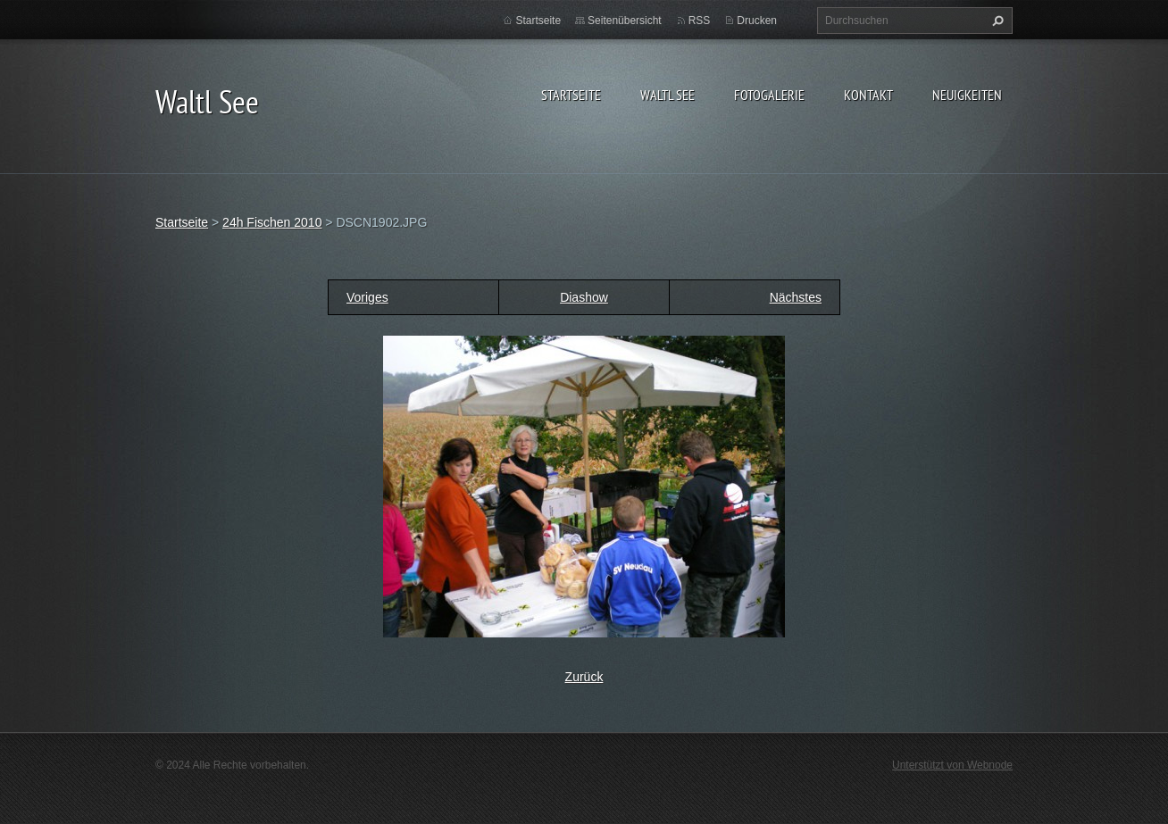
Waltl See (667, 95)
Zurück (584, 677)
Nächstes (796, 297)
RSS (699, 20)
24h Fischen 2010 (271, 222)
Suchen (995, 20)
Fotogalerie (769, 95)
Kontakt (868, 95)
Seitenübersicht (625, 20)
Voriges (367, 297)
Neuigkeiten (967, 95)
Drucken (757, 20)
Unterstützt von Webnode (952, 765)
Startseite (571, 95)
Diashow (584, 297)
